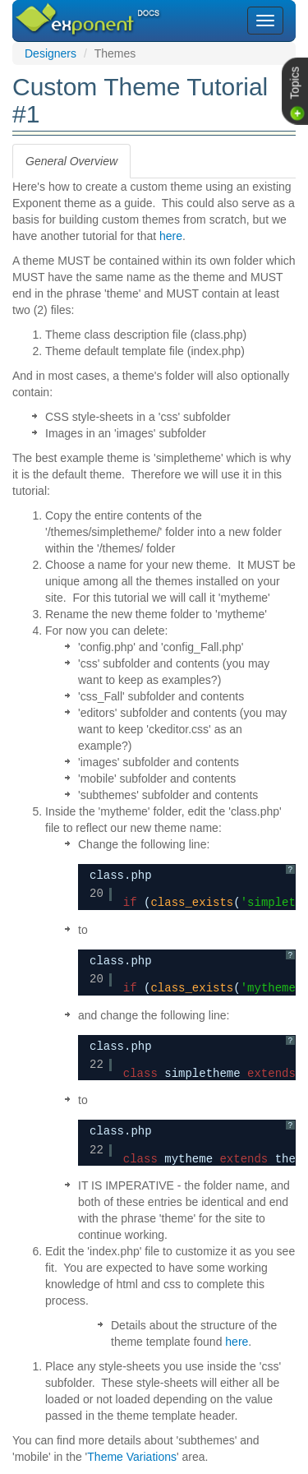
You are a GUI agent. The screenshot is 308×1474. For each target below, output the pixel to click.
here (170, 236)
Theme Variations (132, 1456)
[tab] (71, 161)
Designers (50, 53)
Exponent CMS (68, 11)
